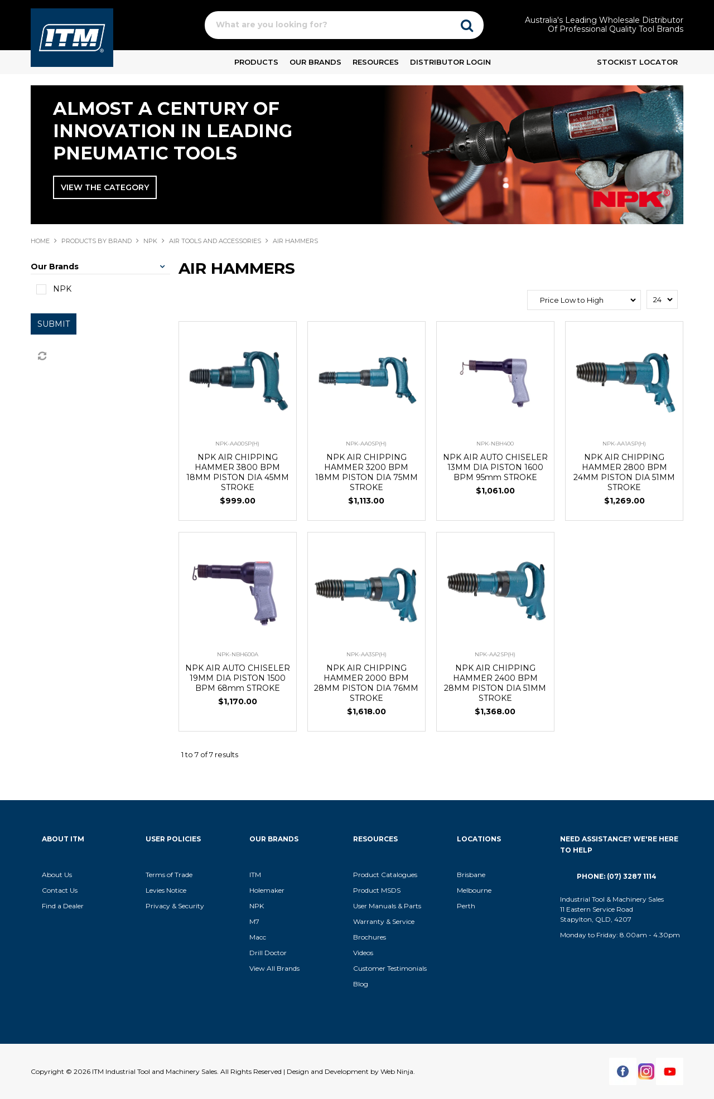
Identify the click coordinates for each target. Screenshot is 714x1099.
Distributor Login (450, 61)
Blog (360, 984)
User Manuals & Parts (387, 906)
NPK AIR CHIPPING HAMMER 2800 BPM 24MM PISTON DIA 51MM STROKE (624, 472)
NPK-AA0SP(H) (366, 443)
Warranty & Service (383, 921)
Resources (376, 61)
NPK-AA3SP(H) (366, 654)
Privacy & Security (176, 906)
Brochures (369, 937)
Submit (53, 324)
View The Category (105, 187)
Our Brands (315, 61)
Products (256, 61)
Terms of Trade (169, 874)
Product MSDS (377, 890)
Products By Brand (96, 241)
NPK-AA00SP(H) (237, 443)
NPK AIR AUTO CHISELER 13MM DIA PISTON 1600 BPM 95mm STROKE (495, 467)
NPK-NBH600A (237, 654)
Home (40, 241)
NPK (150, 241)
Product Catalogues (385, 874)
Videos (363, 952)
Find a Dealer (63, 906)
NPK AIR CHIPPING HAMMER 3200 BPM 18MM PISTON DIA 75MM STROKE (366, 472)
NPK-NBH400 (495, 443)
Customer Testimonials (390, 968)
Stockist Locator (637, 61)
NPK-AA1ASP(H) (624, 443)
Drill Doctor (268, 952)
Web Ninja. (397, 1071)
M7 (254, 921)
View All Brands (274, 968)
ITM (255, 874)
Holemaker (266, 890)
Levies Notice (166, 890)
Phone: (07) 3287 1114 (617, 876)
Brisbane (471, 874)
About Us (57, 874)
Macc (257, 937)
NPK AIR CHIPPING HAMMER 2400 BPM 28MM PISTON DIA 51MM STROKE (495, 683)
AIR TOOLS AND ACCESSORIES (215, 241)
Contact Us (60, 890)
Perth (466, 906)
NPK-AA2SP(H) (495, 654)
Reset (41, 356)
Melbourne (474, 890)
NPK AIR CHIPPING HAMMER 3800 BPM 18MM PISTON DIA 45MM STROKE (237, 472)
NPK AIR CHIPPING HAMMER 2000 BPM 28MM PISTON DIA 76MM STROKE (366, 683)
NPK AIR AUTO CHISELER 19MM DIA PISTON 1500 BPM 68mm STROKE (237, 678)
